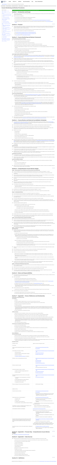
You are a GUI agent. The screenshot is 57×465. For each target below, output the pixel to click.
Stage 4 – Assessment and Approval (6, 29)
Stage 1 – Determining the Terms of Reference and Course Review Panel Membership (6, 25)
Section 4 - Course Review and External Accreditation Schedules (6, 19)
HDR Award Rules (38, 361)
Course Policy (38, 348)
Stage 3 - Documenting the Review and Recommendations (7, 28)
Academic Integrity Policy (39, 354)
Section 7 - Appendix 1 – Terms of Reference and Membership (6, 34)
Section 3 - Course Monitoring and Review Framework (6, 13)
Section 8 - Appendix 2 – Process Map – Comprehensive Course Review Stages (6, 39)
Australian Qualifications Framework (20, 356)
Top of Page (53, 36)
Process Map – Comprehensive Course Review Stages (21, 434)
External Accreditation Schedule (6, 22)
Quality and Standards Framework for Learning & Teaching (26, 33)
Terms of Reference (5, 36)
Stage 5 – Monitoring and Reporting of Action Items (7, 32)
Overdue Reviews (4, 20)
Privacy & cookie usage (47, 461)
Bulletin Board (26, 1)
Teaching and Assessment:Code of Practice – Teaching (33, 94)
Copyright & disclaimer (41, 461)
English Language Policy (39, 372)
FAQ (32, 1)
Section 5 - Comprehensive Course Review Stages (6, 23)
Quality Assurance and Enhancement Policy (42, 347)
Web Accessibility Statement (53, 461)
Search (19, 1)
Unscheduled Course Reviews (6, 21)
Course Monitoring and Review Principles (7, 14)
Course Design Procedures (40, 371)
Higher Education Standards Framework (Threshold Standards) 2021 (26, 32)
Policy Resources (38, 1)
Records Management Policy (38, 283)
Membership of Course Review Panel (6, 35)
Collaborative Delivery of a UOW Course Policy (42, 426)
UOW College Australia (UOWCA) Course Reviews (7, 15)
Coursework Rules (38, 360)
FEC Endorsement (4, 30)
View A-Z (14, 1)
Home (10, 1)
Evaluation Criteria (4, 37)
